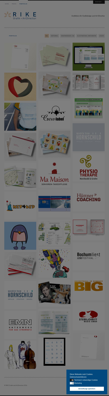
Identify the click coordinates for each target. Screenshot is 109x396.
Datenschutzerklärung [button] (78, 377)
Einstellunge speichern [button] (86, 389)
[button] (72, 380)
